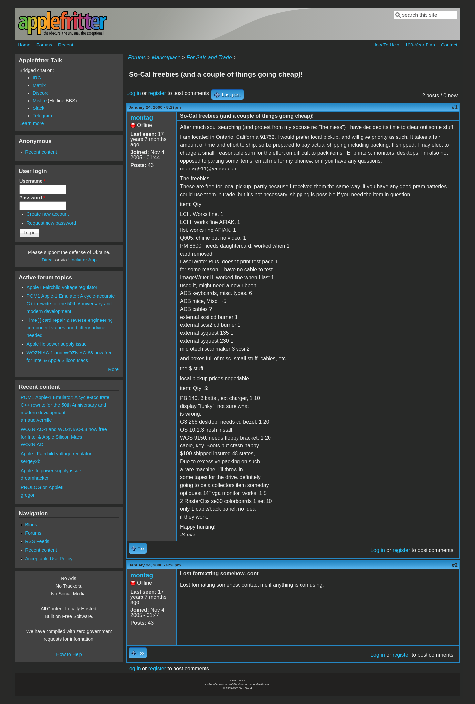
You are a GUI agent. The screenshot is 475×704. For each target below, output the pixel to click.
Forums (44, 44)
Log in (133, 93)
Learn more (31, 123)
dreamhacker (34, 478)
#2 (455, 565)
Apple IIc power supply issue (57, 344)
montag (141, 117)
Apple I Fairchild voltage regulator (62, 287)
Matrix (39, 85)
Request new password (51, 223)
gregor (28, 495)
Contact (449, 44)
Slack (38, 108)
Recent (65, 44)
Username (32, 181)
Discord (41, 93)
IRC (37, 77)
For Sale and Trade (209, 57)
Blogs (31, 524)
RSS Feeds (37, 541)
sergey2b (30, 461)
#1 (455, 107)
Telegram (42, 115)
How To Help (385, 44)
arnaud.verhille (36, 420)
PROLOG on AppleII (42, 487)
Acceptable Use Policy (48, 558)
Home (24, 44)
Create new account (48, 214)
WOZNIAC (32, 444)
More (113, 369)
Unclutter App (82, 259)
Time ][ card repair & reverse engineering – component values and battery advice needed (72, 328)
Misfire (40, 100)
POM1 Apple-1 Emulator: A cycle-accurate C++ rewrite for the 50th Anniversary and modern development (71, 303)
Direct (48, 259)
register (157, 93)
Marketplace (166, 57)
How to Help (69, 654)
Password (32, 197)
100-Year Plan (420, 44)
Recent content (41, 152)
